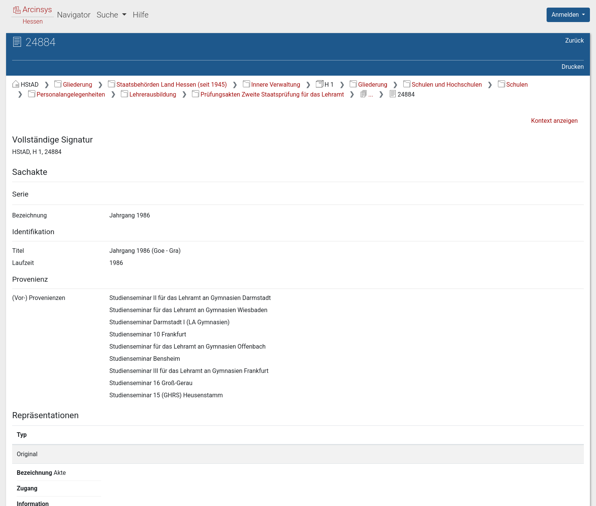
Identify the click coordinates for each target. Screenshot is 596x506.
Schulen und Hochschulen (442, 84)
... (366, 94)
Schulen (513, 84)
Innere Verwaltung (271, 84)
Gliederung (73, 84)
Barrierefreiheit (515, 496)
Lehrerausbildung (148, 94)
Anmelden (566, 14)
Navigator (73, 14)
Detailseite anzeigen (442, 454)
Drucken (573, 66)
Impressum (571, 496)
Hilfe (140, 14)
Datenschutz (456, 496)
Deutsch (46, 490)
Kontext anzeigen (554, 120)
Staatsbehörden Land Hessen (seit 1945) (167, 84)
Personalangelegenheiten (66, 94)
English (17, 490)
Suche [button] (108, 14)
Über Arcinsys (399, 496)
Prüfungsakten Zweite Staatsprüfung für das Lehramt (268, 94)
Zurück (574, 40)
